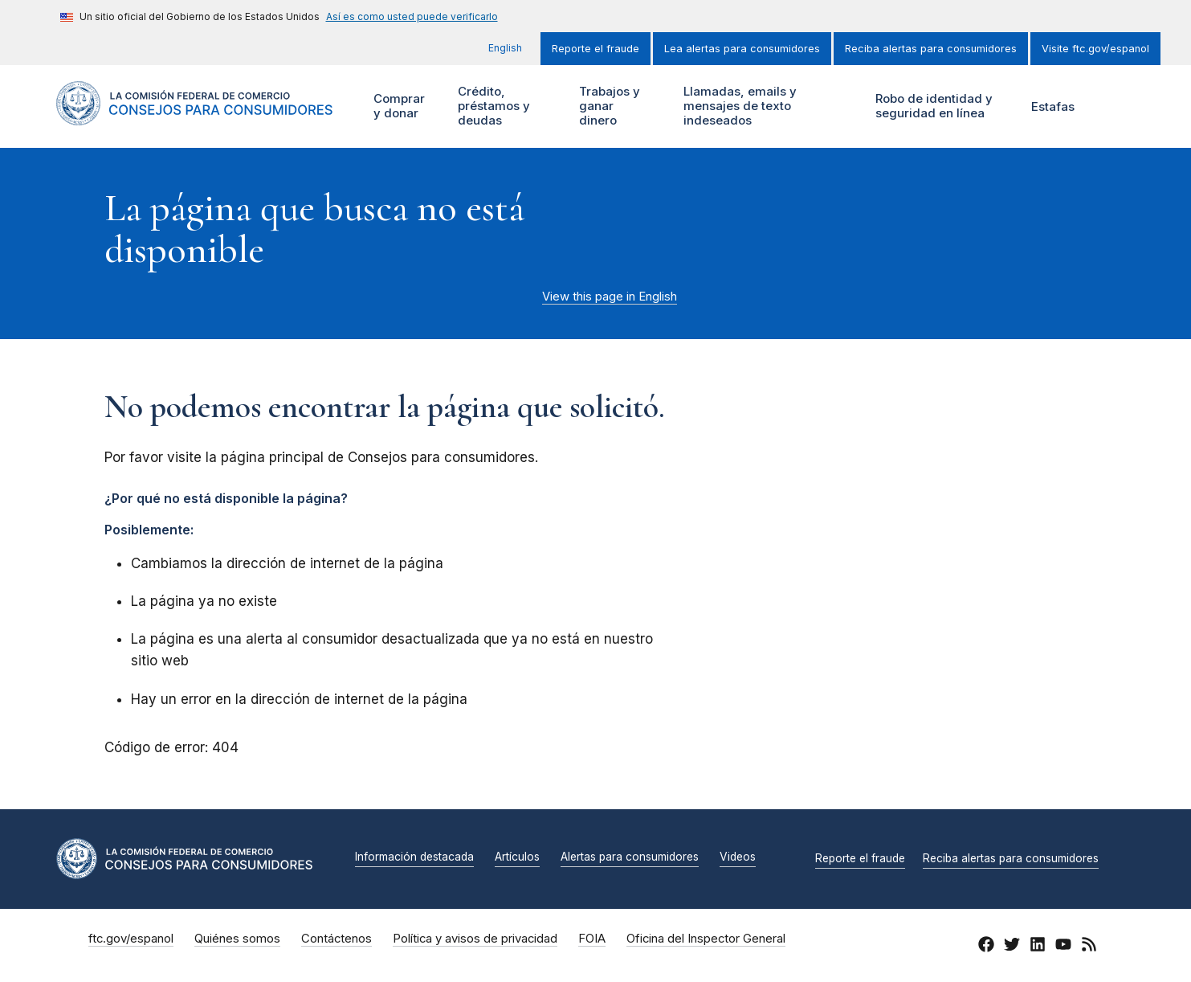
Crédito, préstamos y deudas (492, 106)
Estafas (1053, 106)
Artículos (517, 857)
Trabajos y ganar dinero (608, 106)
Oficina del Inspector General (705, 938)
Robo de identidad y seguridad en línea (940, 106)
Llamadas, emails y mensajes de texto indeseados (738, 106)
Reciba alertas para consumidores (931, 49)
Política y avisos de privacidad (475, 938)
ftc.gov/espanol (130, 938)
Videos (738, 857)
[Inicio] (194, 116)
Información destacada (414, 857)
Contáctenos (336, 938)
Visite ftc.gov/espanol (1095, 49)
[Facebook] (986, 946)
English (505, 48)
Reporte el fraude (595, 49)
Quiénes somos (237, 938)
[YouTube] (1063, 946)
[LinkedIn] (1038, 946)
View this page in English (609, 296)
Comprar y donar (405, 106)
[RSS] (1089, 946)
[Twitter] (1012, 946)
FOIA (592, 938)
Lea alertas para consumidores (742, 49)
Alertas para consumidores (630, 857)
